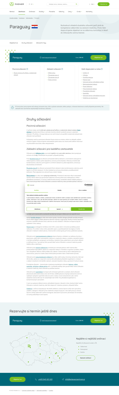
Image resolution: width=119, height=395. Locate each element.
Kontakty (89, 11)
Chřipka (85, 75)
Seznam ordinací (85, 358)
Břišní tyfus (51, 73)
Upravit (59, 209)
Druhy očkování (27, 43)
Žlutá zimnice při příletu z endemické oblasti (25, 74)
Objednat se (103, 4)
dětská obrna (43, 266)
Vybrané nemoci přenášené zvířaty (93, 82)
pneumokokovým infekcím (44, 257)
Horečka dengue (88, 77)
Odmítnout (37, 209)
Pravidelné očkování (89, 91)
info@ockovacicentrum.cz (73, 379)
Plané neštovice (87, 86)
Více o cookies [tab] (83, 190)
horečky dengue (35, 217)
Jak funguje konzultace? (48, 57)
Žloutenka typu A (53, 75)
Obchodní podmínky (42, 390)
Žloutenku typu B (32, 168)
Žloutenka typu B (53, 77)
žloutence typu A (35, 159)
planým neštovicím (41, 247)
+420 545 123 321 (43, 379)
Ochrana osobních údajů (28, 390)
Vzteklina (29, 288)
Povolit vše (82, 209)
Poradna (52, 11)
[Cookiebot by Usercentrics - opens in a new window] (85, 185)
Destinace (21, 11)
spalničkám (39, 272)
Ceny (70, 11)
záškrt (76, 264)
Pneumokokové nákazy (90, 89)
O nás (79, 11)
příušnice (36, 266)
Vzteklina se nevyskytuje (90, 98)
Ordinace (32, 11)
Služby (41, 11)
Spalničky (86, 93)
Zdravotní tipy (41, 43)
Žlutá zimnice (52, 80)
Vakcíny (61, 11)
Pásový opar (86, 80)
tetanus (71, 264)
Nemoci (12, 11)
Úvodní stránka (13, 18)
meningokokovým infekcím (44, 236)
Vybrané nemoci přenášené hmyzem (94, 95)
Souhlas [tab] (36, 190)
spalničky (29, 266)
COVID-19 (86, 73)
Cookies (51, 390)
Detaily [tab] (59, 190)
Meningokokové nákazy (90, 84)
